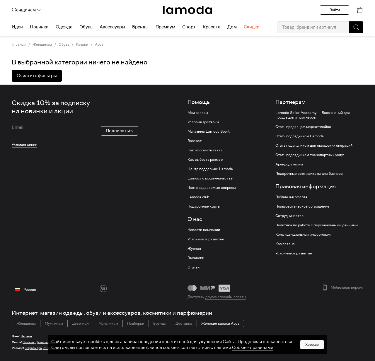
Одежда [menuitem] (64, 27)
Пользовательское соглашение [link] (302, 206)
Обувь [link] (64, 44)
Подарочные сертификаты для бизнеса (309, 173)
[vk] (103, 288)
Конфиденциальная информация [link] (303, 234)
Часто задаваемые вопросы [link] (212, 187)
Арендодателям (289, 164)
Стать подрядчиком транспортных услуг (309, 155)
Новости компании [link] (204, 229)
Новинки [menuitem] (39, 27)
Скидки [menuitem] (252, 27)
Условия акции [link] (24, 144)
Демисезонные (46, 342)
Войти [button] (335, 9)
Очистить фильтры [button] (37, 76)
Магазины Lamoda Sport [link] (209, 131)
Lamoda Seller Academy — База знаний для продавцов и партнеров (312, 115)
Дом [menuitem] (232, 27)
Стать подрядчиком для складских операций (313, 145)
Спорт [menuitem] (189, 27)
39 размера (52, 348)
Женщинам (27, 10)
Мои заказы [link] (198, 112)
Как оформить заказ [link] (205, 150)
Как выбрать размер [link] (205, 159)
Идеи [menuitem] (17, 27)
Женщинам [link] (42, 44)
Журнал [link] (194, 248)
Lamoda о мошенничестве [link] (210, 178)
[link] (187, 10)
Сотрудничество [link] (289, 215)
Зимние (28, 342)
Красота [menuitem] (211, 27)
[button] (356, 27)
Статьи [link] (194, 267)
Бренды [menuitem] (140, 27)
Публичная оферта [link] (291, 197)
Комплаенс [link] (285, 244)
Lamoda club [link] (198, 197)
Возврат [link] (195, 140)
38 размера (33, 348)
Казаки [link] (82, 44)
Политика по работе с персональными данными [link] (316, 225)
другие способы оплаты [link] (225, 296)
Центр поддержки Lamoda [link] (210, 169)
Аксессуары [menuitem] (112, 27)
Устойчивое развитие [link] (206, 239)
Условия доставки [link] (203, 122)
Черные (26, 336)
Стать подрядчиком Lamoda (299, 136)
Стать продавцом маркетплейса (303, 126)
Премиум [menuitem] (165, 27)
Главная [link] (19, 44)
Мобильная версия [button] (347, 287)
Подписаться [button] (120, 131)
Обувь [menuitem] (86, 27)
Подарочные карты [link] (204, 206)
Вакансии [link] (196, 258)
